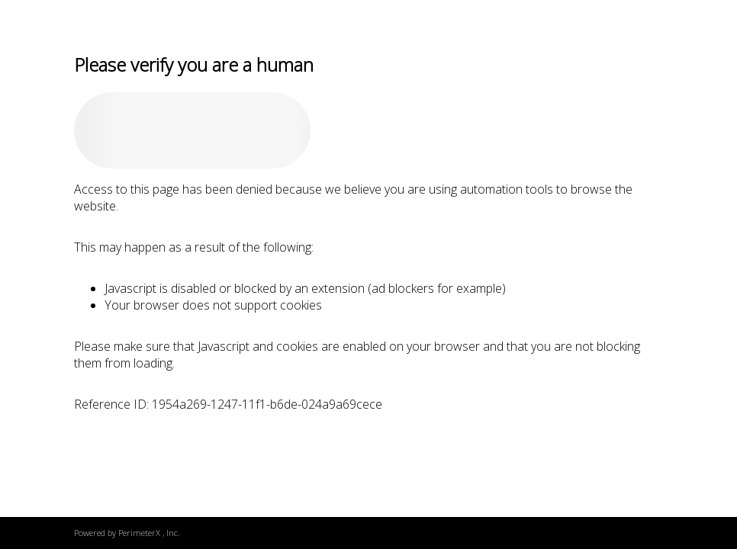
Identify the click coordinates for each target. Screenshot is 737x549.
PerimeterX (139, 532)
